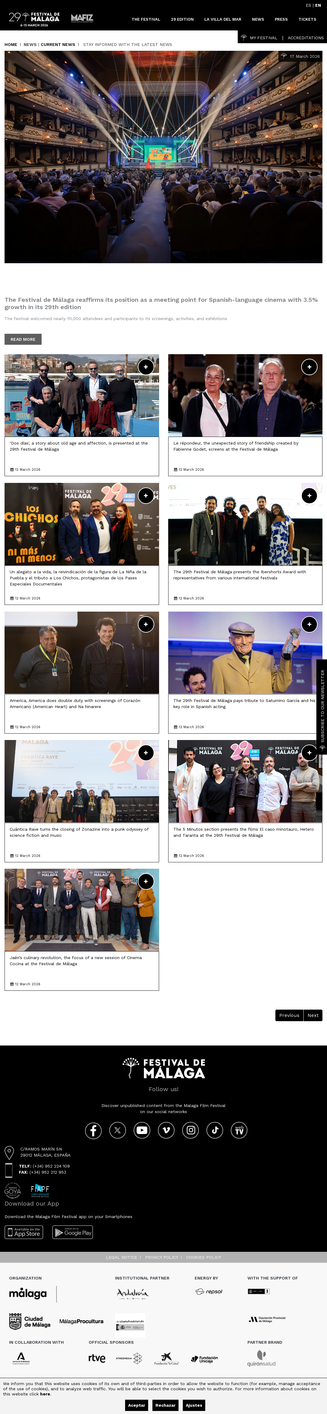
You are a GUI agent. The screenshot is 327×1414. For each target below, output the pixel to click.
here (45, 1393)
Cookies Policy (203, 1257)
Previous (289, 1015)
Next (313, 1015)
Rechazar (165, 1405)
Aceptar (136, 1405)
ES (308, 5)
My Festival (259, 37)
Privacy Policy (161, 1257)
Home (11, 44)
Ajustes (194, 1405)
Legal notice (121, 1257)
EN (318, 5)
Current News (58, 44)
